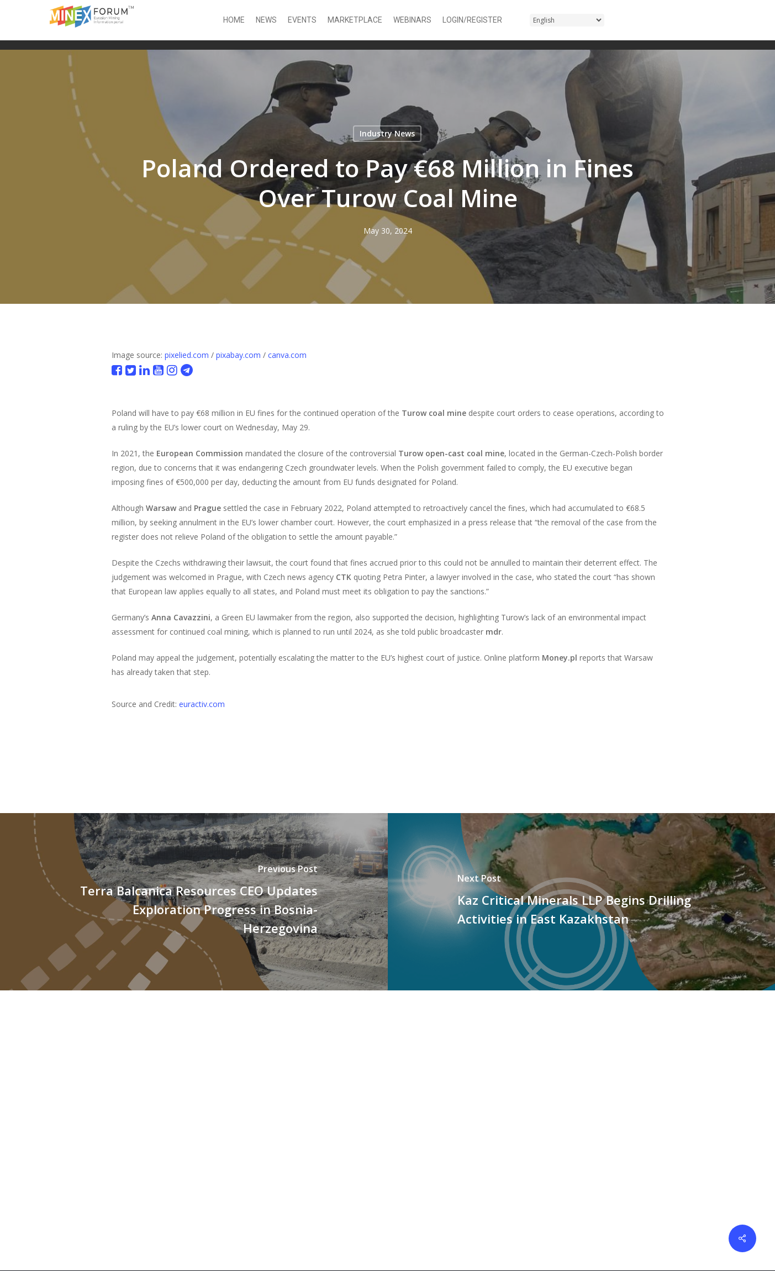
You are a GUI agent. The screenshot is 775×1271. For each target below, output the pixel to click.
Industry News (387, 133)
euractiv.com (202, 704)
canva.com (287, 355)
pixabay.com (238, 355)
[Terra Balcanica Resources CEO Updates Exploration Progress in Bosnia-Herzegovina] (194, 901)
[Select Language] (567, 20)
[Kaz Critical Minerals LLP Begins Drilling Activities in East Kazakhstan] (582, 901)
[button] (718, 20)
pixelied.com (187, 355)
